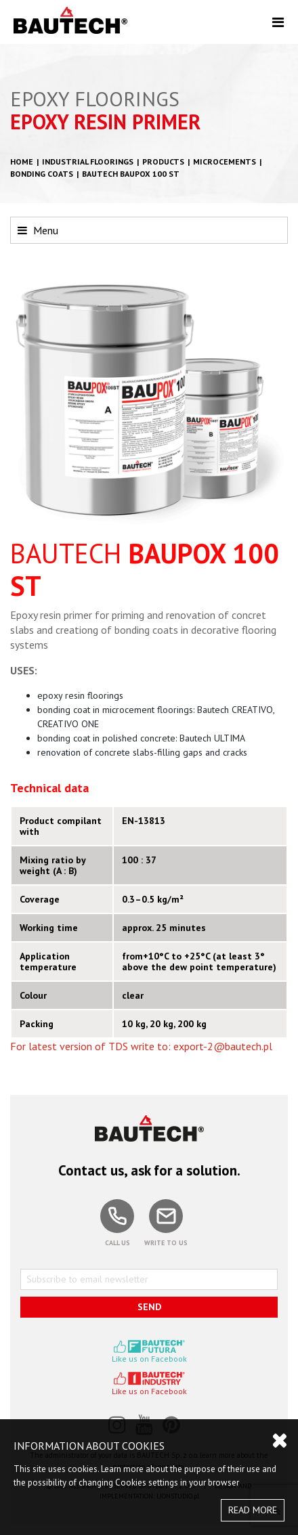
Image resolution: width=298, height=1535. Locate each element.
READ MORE (252, 1510)
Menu (38, 230)
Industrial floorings (87, 161)
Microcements (224, 161)
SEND (149, 1307)
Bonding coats (41, 174)
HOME (21, 161)
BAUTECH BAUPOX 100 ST (130, 174)
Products (163, 161)
